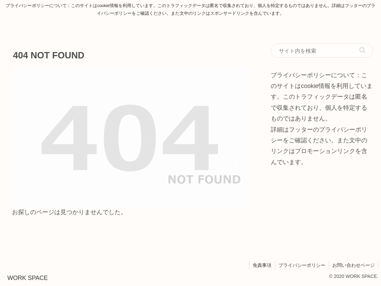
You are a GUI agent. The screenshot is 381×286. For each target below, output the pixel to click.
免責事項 (262, 265)
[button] (362, 50)
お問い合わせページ (353, 265)
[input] (322, 51)
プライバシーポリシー (301, 265)
